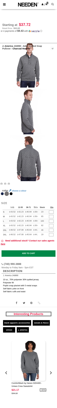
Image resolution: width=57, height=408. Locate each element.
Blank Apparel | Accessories (17, 323)
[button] (42, 4)
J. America (7, 46)
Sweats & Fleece (41, 323)
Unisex (9, 330)
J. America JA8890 (10, 275)
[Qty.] (51, 212)
